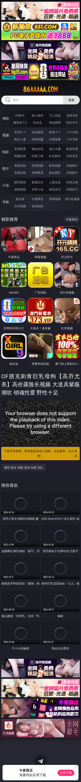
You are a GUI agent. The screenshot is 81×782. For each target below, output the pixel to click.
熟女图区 (55, 173)
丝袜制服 (37, 139)
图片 (5, 168)
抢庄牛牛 (72, 122)
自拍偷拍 (37, 132)
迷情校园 (20, 189)
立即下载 (66, 773)
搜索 (71, 100)
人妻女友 (55, 182)
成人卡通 (55, 149)
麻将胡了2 (20, 122)
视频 (5, 135)
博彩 (5, 118)
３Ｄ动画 (72, 132)
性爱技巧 (72, 189)
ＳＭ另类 (72, 139)
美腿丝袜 (20, 173)
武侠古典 (72, 182)
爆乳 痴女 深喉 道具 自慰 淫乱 (23, 467)
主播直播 (55, 139)
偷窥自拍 (20, 165)
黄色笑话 (55, 189)
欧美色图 (55, 165)
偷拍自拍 (37, 149)
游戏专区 (72, 115)
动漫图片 (72, 165)
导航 (5, 202)
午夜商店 (37, 199)
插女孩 (20, 199)
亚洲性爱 (20, 149)
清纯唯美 (37, 173)
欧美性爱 (72, 149)
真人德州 (37, 115)
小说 (5, 185)
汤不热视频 (72, 199)
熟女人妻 (20, 139)
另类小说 (37, 189)
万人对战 (55, 115)
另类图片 (72, 173)
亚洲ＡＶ (20, 132)
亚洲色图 (37, 165)
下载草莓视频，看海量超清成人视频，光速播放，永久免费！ (41, 454)
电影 (5, 152)
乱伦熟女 (55, 156)
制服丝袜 (20, 156)
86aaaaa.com (40, 89)
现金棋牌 (55, 122)
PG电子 (20, 115)
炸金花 (37, 122)
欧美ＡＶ (55, 132)
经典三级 (37, 156)
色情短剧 (37, 206)
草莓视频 (55, 199)
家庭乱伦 (37, 182)
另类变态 (72, 156)
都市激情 (20, 182)
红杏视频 (20, 206)
